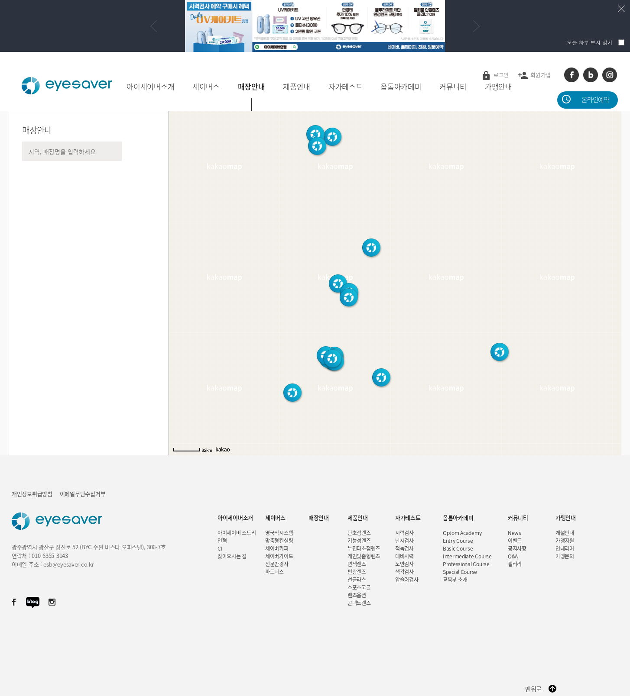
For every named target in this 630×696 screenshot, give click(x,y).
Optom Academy (462, 532)
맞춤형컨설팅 (279, 540)
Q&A (513, 556)
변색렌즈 (356, 564)
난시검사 (404, 540)
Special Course (460, 571)
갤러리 (515, 564)
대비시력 (404, 556)
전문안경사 (277, 564)
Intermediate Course (467, 556)
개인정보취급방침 (32, 494)
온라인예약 (595, 99)
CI (220, 548)
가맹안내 (498, 86)
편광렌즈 (356, 571)
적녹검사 (404, 548)
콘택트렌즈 (359, 602)
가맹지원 (564, 540)
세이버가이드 (279, 556)
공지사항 (517, 548)
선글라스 (356, 579)
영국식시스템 (279, 532)
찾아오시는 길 (232, 556)
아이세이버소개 (150, 86)
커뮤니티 (453, 86)
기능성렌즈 (359, 540)
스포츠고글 (359, 587)
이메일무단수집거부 (82, 494)
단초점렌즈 (359, 532)
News (514, 532)
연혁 (222, 540)
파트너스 (274, 571)
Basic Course (458, 548)
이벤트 (515, 540)
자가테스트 (345, 86)
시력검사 (404, 532)
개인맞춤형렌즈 (363, 556)
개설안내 (564, 532)
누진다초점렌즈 (363, 548)
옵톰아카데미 (400, 86)
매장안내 (251, 86)
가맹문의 (564, 556)
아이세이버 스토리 (237, 532)
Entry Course (458, 540)
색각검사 (404, 571)
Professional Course (466, 564)
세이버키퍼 (277, 548)
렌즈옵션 (356, 595)
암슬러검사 (407, 579)
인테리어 (564, 548)
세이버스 (206, 86)
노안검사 (404, 564)
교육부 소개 (455, 579)
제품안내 (296, 86)
